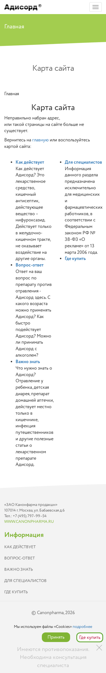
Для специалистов (83, 162)
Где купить (75, 258)
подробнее (82, 626)
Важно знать (28, 362)
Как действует (30, 162)
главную (40, 140)
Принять (55, 637)
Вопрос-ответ (30, 265)
